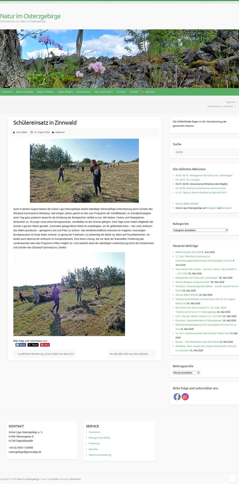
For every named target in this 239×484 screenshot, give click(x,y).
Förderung (94, 443)
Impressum (94, 432)
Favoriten (7, 91)
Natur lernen (84, 91)
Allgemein (60, 132)
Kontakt (134, 91)
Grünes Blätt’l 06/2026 (187, 203)
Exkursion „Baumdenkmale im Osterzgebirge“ (199, 320)
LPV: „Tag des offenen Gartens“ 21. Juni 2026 (199, 316)
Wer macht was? (103, 91)
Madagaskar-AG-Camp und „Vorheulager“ (197, 277)
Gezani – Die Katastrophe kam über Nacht (197, 342)
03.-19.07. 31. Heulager (188, 179)
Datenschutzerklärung (100, 455)
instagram (212, 208)
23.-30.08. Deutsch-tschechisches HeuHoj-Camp (201, 188)
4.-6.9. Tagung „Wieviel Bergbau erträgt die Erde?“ (201, 192)
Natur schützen (45, 91)
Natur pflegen (65, 91)
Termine (121, 91)
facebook (226, 208)
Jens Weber (21, 132)
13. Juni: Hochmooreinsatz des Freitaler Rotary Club (202, 333)
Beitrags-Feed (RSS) (99, 437)
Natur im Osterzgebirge (30, 16)
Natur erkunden (24, 91)
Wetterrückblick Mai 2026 (188, 252)
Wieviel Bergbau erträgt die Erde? (193, 282)
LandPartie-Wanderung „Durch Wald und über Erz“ (44, 353)
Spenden (93, 449)
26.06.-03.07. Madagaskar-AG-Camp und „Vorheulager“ (204, 175)
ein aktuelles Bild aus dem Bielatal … (132, 353)
